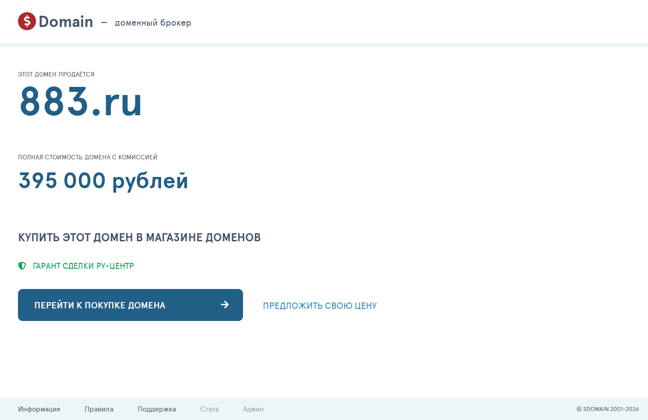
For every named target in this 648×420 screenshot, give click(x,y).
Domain (66, 21)
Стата (209, 408)
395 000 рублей (103, 180)
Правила (99, 408)
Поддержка (157, 408)
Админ (253, 408)
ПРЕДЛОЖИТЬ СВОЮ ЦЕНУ (320, 305)
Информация (39, 408)
